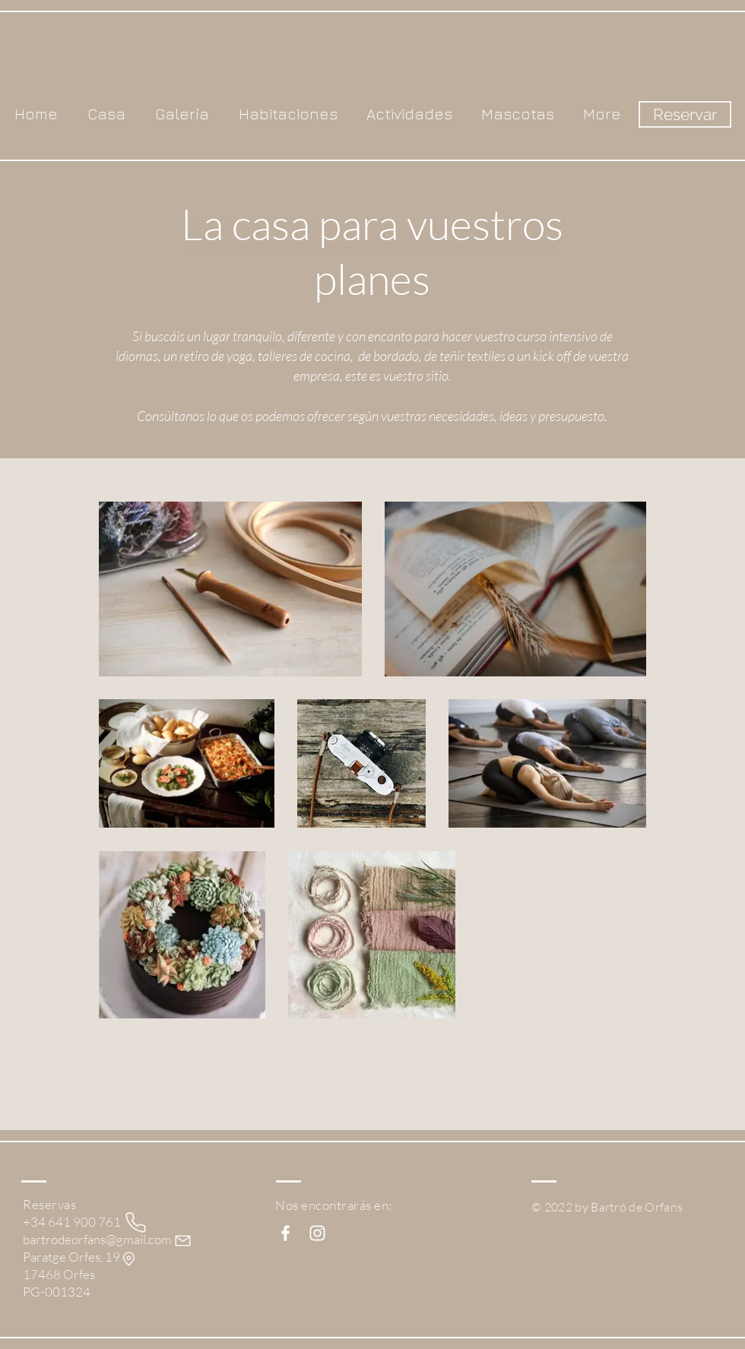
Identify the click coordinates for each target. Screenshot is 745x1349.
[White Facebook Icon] (285, 1233)
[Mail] (183, 1241)
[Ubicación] (128, 1259)
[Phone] (135, 1222)
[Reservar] (685, 114)
